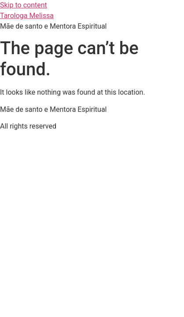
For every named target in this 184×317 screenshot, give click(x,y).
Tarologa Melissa (27, 15)
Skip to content (23, 5)
